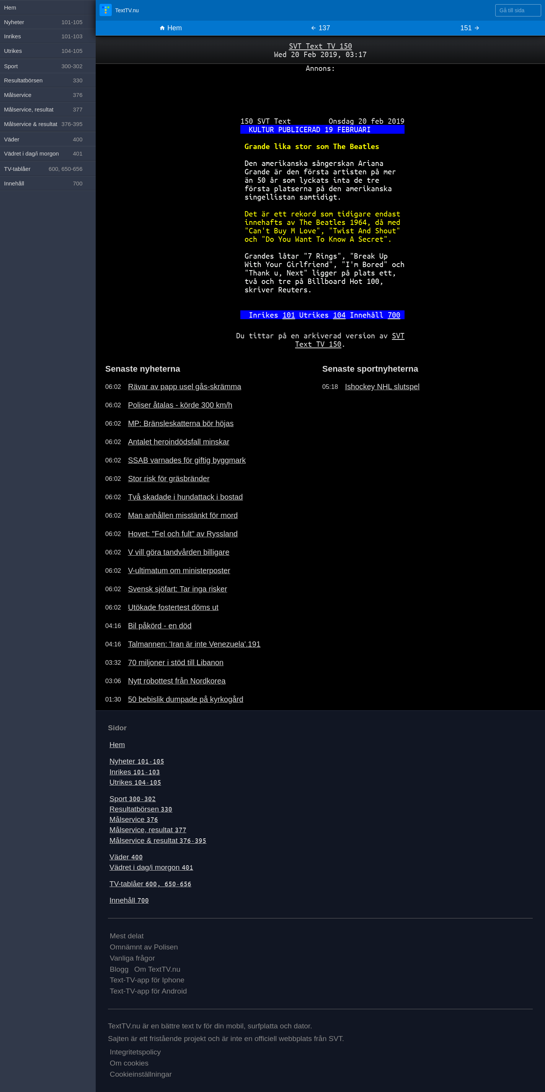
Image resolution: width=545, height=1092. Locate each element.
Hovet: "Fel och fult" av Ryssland (183, 534)
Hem (170, 28)
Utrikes (135, 782)
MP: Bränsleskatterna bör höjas (180, 423)
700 (394, 314)
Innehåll (129, 900)
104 (339, 314)
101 (288, 314)
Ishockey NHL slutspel (382, 386)
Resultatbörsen (140, 809)
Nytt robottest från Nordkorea (176, 681)
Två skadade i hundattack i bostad (185, 497)
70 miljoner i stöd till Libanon (176, 662)
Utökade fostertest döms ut (173, 607)
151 (470, 28)
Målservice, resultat (147, 830)
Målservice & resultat (157, 840)
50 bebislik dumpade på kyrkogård (185, 699)
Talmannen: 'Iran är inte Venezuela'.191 (194, 644)
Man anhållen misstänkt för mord (183, 515)
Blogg (119, 969)
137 (320, 28)
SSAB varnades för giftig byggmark (187, 460)
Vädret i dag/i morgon (151, 867)
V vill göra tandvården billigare (178, 552)
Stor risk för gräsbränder (168, 478)
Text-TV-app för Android (148, 991)
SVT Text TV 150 (320, 45)
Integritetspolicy (135, 1052)
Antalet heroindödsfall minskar (178, 442)
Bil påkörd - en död (159, 625)
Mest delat (127, 936)
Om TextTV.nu (157, 969)
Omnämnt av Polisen (144, 947)
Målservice (133, 819)
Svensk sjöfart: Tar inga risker (177, 589)
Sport (132, 799)
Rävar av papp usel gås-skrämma (184, 386)
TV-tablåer (150, 884)
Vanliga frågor (132, 958)
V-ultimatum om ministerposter (179, 570)
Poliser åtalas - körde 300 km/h (180, 405)
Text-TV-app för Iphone (147, 980)
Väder (126, 857)
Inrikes (134, 772)
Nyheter (136, 761)
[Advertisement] (320, 91)
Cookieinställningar (141, 1074)
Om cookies (129, 1063)
